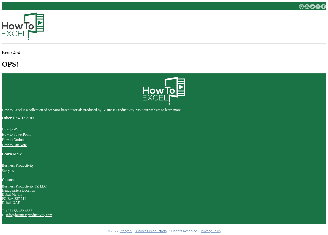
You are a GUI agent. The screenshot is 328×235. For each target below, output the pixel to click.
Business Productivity (18, 165)
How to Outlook (14, 140)
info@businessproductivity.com (29, 215)
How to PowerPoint (16, 134)
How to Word (11, 129)
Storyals (8, 170)
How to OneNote (14, 145)
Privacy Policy (211, 231)
